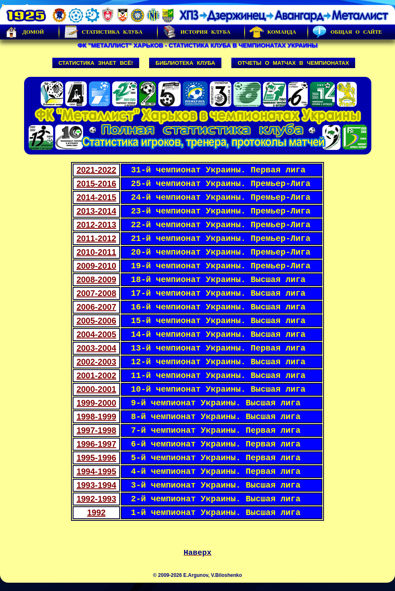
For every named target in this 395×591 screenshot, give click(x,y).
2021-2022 (96, 169)
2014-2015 (96, 197)
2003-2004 (96, 348)
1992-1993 (96, 498)
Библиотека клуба (185, 63)
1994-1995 (96, 471)
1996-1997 (96, 444)
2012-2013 (96, 224)
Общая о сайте (347, 32)
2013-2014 (96, 211)
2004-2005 (96, 334)
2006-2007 (96, 306)
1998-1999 (96, 416)
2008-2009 (96, 279)
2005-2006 (96, 320)
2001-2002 (96, 375)
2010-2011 (96, 252)
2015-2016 (96, 183)
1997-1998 (96, 430)
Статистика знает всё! (96, 63)
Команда (272, 32)
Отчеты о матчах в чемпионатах (293, 63)
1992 (96, 512)
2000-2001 (96, 389)
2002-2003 (96, 361)
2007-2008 (96, 293)
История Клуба (196, 32)
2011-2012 (96, 238)
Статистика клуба (103, 32)
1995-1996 (96, 457)
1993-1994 (96, 485)
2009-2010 (96, 265)
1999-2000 (96, 402)
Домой (24, 32)
